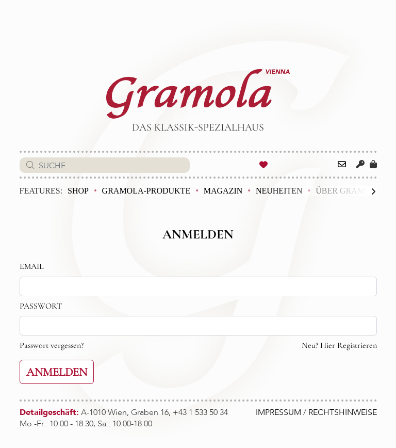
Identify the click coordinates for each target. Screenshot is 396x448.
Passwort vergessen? (52, 345)
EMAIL (32, 266)
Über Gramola (349, 190)
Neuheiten (279, 190)
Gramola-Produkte (146, 190)
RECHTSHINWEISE (342, 412)
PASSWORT (41, 306)
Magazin (223, 190)
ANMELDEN (56, 372)
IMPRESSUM (278, 412)
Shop (78, 190)
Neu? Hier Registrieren (339, 345)
